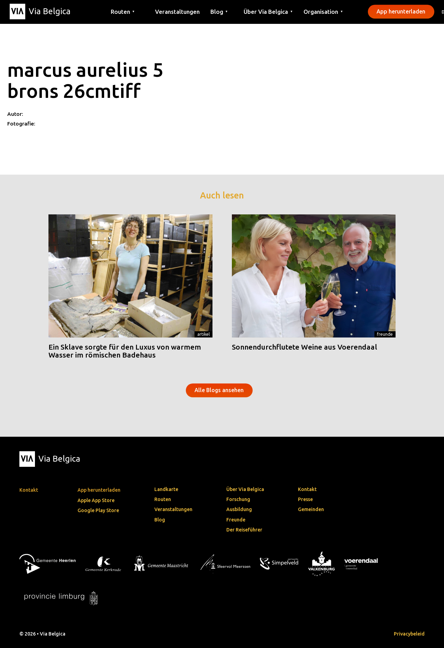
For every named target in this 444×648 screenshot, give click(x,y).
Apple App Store (96, 500)
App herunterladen (401, 11)
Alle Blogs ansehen (219, 390)
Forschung (238, 499)
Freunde (385, 334)
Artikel (203, 334)
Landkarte (166, 489)
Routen (162, 499)
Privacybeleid (409, 634)
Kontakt (307, 489)
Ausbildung (239, 509)
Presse (305, 499)
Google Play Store (98, 510)
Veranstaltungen (177, 11)
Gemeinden (311, 509)
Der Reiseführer (244, 530)
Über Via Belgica (245, 489)
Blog (159, 519)
